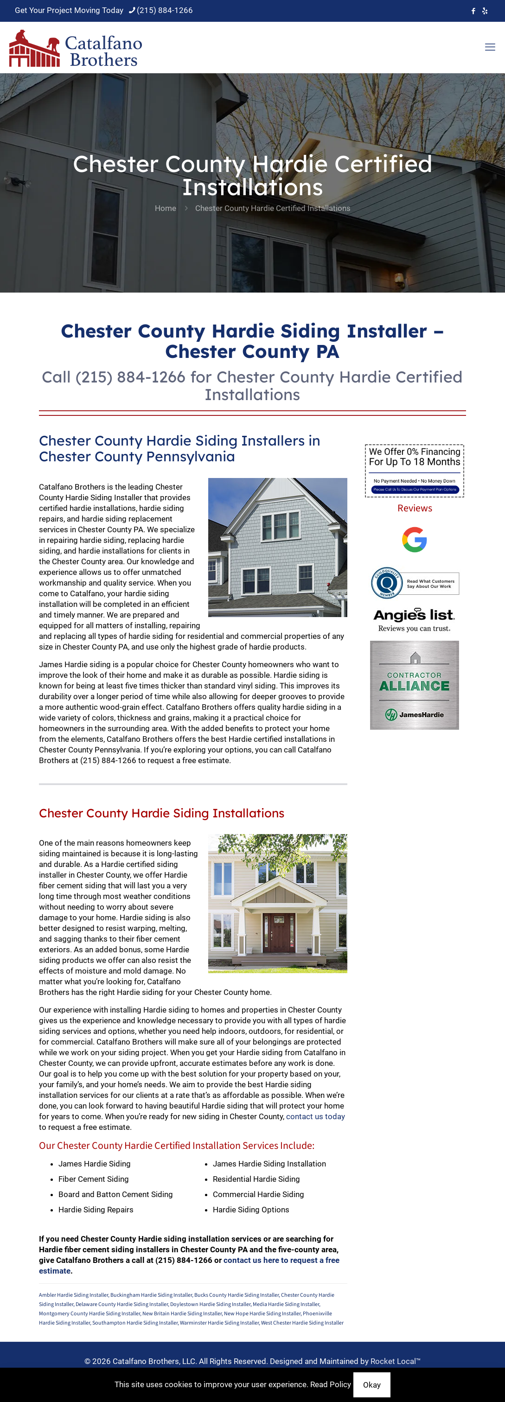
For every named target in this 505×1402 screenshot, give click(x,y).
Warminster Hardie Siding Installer (219, 1323)
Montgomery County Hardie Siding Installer (89, 1314)
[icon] (484, 11)
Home (165, 208)
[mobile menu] (490, 47)
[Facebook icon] (473, 11)
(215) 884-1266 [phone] (165, 10)
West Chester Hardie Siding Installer (302, 1323)
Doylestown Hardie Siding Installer (210, 1304)
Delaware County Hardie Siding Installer (122, 1304)
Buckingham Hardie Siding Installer (151, 1295)
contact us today (315, 1116)
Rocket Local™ (396, 1361)
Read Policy (330, 1384)
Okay (372, 1384)
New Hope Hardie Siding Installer (262, 1314)
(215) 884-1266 (130, 377)
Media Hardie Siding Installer (286, 1304)
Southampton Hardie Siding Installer (135, 1323)
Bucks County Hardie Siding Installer (236, 1295)
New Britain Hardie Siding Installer (182, 1314)
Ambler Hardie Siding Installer (73, 1295)
